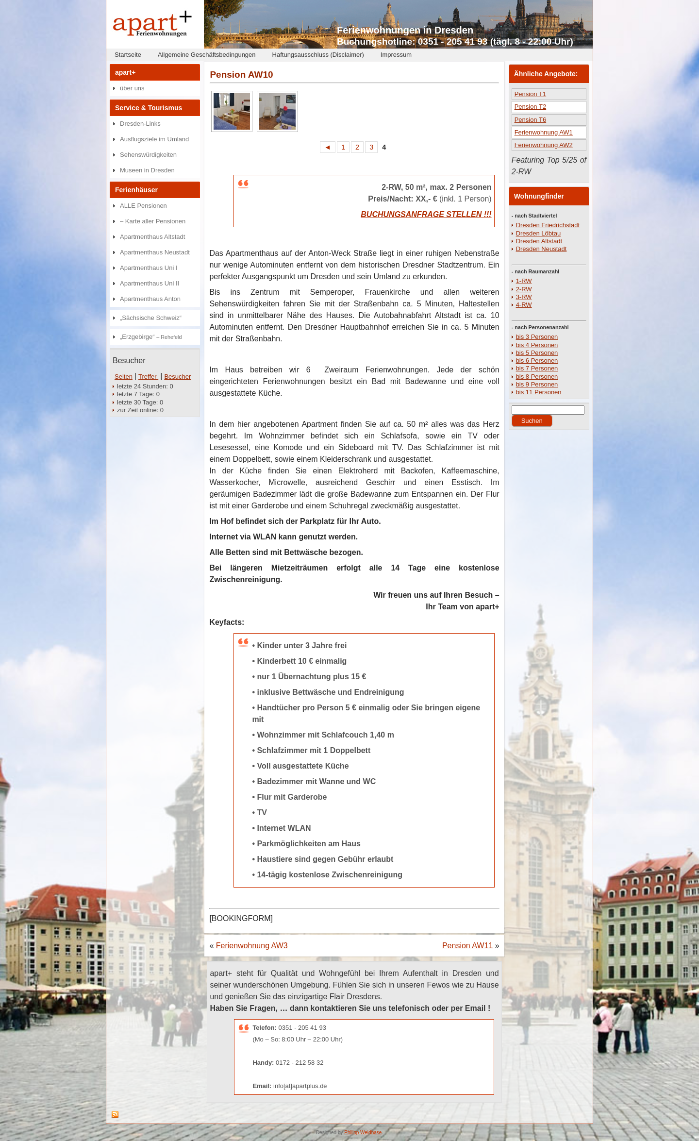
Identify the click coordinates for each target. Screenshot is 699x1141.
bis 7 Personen (537, 368)
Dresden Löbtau (538, 233)
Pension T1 (531, 94)
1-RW (524, 281)
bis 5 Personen (537, 352)
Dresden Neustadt (541, 248)
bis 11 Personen (539, 392)
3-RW (524, 297)
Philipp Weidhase (363, 1132)
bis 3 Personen (537, 336)
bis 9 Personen (537, 384)
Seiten (124, 376)
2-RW (524, 289)
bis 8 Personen (537, 376)
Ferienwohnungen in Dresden (405, 30)
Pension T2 (531, 106)
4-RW (524, 304)
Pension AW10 (241, 74)
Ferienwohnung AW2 (544, 145)
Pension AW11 (467, 945)
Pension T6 (531, 119)
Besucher (177, 376)
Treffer (148, 376)
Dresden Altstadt (539, 241)
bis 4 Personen (537, 345)
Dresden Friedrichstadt (548, 225)
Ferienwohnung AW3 (252, 945)
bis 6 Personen (537, 360)
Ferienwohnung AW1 (544, 132)
